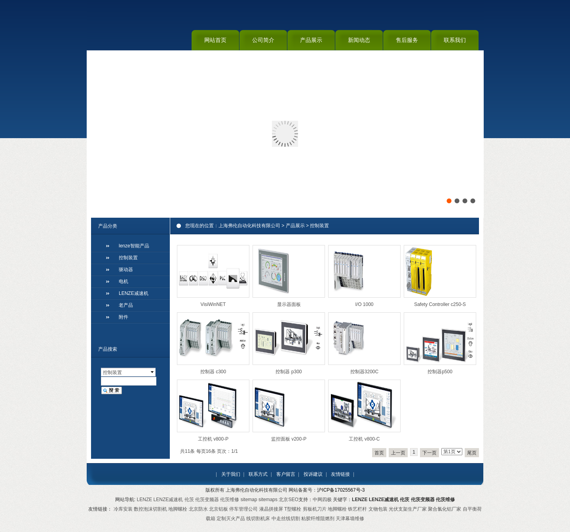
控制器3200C (364, 371)
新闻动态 (359, 40)
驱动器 (126, 269)
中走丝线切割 (286, 518)
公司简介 (263, 40)
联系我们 (455, 40)
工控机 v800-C (364, 439)
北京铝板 (218, 509)
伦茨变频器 (207, 499)
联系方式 (258, 474)
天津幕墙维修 (350, 518)
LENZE (144, 499)
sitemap (249, 499)
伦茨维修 (229, 499)
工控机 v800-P (213, 439)
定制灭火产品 (231, 518)
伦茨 (189, 499)
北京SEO (288, 499)
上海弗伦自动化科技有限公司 (249, 225)
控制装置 (319, 225)
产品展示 (311, 40)
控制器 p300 (289, 371)
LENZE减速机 (133, 293)
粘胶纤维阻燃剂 (317, 518)
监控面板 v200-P (288, 439)
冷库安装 (123, 509)
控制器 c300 (213, 371)
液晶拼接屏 (271, 509)
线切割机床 (258, 518)
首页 (379, 453)
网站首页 (215, 40)
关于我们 (230, 474)
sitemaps (267, 499)
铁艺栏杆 (357, 509)
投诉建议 (313, 474)
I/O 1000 (364, 304)
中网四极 (322, 499)
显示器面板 (289, 304)
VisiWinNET (213, 304)
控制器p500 (440, 371)
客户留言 (285, 474)
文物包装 (378, 509)
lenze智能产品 (134, 246)
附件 (123, 317)
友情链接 (340, 474)
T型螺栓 (292, 509)
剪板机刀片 (315, 509)
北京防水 (198, 509)
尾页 (472, 453)
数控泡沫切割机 (150, 509)
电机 (123, 281)
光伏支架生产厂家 (408, 509)
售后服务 (407, 40)
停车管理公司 (243, 509)
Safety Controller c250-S (440, 304)
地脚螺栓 (177, 509)
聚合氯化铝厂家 (444, 509)
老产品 (126, 305)
